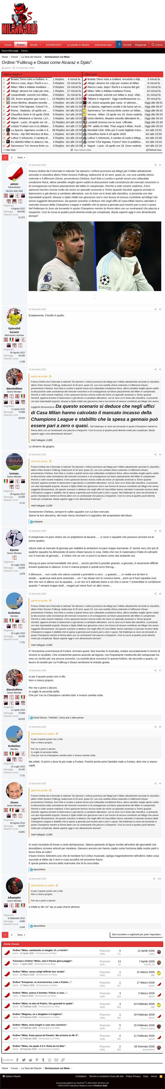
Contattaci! (81, 1076)
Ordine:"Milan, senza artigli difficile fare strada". (39, 971)
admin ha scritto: (39, 376)
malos (151, 954)
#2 (160, 309)
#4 (160, 454)
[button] (40, 44)
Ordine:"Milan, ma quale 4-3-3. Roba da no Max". (39, 1046)
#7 (160, 670)
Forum (21, 44)
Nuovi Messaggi (10, 50)
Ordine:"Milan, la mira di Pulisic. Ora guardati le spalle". (43, 1003)
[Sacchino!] (14, 201)
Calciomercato (103, 44)
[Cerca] (157, 44)
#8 (160, 727)
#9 (160, 783)
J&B (152, 975)
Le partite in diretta (78, 44)
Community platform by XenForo (82, 1083)
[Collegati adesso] (14, 180)
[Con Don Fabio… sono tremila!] (23, 196)
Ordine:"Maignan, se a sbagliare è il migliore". (38, 1014)
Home (8, 44)
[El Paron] (12, 196)
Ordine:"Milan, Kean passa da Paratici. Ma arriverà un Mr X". (46, 1035)
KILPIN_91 (149, 964)
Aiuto (145, 1076)
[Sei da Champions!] (17, 196)
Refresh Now (153, 150)
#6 (160, 594)
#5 (160, 531)
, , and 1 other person (58, 717)
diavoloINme (14, 388)
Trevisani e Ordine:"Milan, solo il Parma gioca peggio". (43, 961)
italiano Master (12, 1076)
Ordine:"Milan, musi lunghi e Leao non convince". (40, 1024)
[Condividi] (155, 165)
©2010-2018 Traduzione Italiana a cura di (82, 1086)
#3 (160, 369)
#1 (160, 165)
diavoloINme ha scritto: (42, 733)
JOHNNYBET (54, 44)
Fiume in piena (148, 1028)
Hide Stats (10, 150)
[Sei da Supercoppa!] (9, 201)
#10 (159, 879)
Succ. (20, 157)
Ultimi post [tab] (90, 74)
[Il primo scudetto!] (12, 340)
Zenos (14, 802)
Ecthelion (14, 612)
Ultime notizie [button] (12, 74)
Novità (34, 44)
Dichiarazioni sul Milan (46, 953)
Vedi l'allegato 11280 (41, 440)
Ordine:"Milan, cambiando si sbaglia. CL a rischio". (41, 950)
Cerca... (25, 50)
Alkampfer (14, 897)
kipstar (14, 549)
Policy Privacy (133, 1076)
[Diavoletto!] (6, 196)
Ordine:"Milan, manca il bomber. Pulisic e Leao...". (40, 992)
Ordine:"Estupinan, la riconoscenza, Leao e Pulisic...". (42, 982)
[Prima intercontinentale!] (20, 201)
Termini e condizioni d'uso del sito (106, 1076)
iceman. (14, 473)
